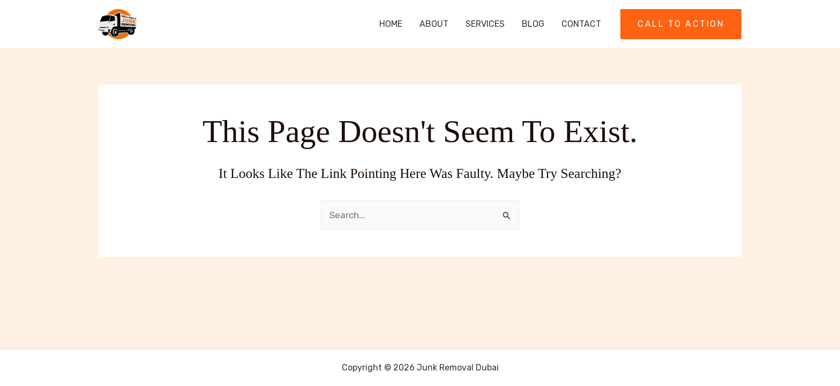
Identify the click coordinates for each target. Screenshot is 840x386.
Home (390, 24)
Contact (581, 24)
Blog (533, 24)
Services (485, 24)
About (433, 24)
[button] (680, 24)
